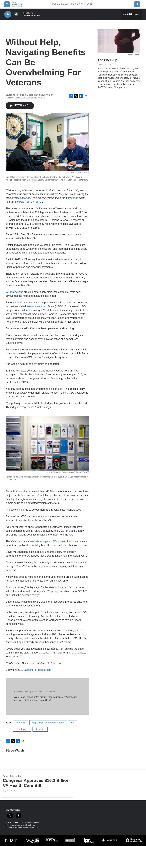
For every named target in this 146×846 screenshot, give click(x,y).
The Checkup (107, 60)
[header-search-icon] (137, 4)
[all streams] (131, 14)
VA (72, 723)
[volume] (16, 14)
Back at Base (22, 198)
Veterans (20, 723)
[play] (8, 14)
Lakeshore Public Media (37, 669)
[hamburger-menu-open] (7, 4)
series (74, 198)
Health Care (22, 729)
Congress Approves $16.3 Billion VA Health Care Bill (36, 783)
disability (40, 729)
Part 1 (29, 201)
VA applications (14, 292)
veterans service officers (40, 306)
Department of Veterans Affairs (48, 723)
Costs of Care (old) (12, 776)
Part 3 (38, 201)
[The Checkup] (119, 41)
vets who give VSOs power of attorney (56, 541)
